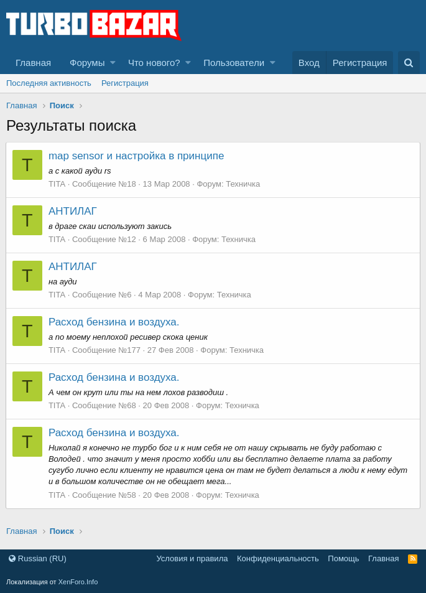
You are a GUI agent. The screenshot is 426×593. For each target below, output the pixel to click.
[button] (113, 62)
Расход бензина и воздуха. (114, 322)
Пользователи (233, 62)
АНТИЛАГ (73, 211)
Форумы (87, 62)
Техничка (243, 184)
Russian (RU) (38, 558)
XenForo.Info (78, 582)
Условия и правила (192, 558)
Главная (33, 62)
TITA (57, 184)
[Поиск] (409, 62)
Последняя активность (48, 83)
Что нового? (154, 62)
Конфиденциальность (278, 558)
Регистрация (125, 83)
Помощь (343, 558)
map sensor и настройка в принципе (137, 156)
